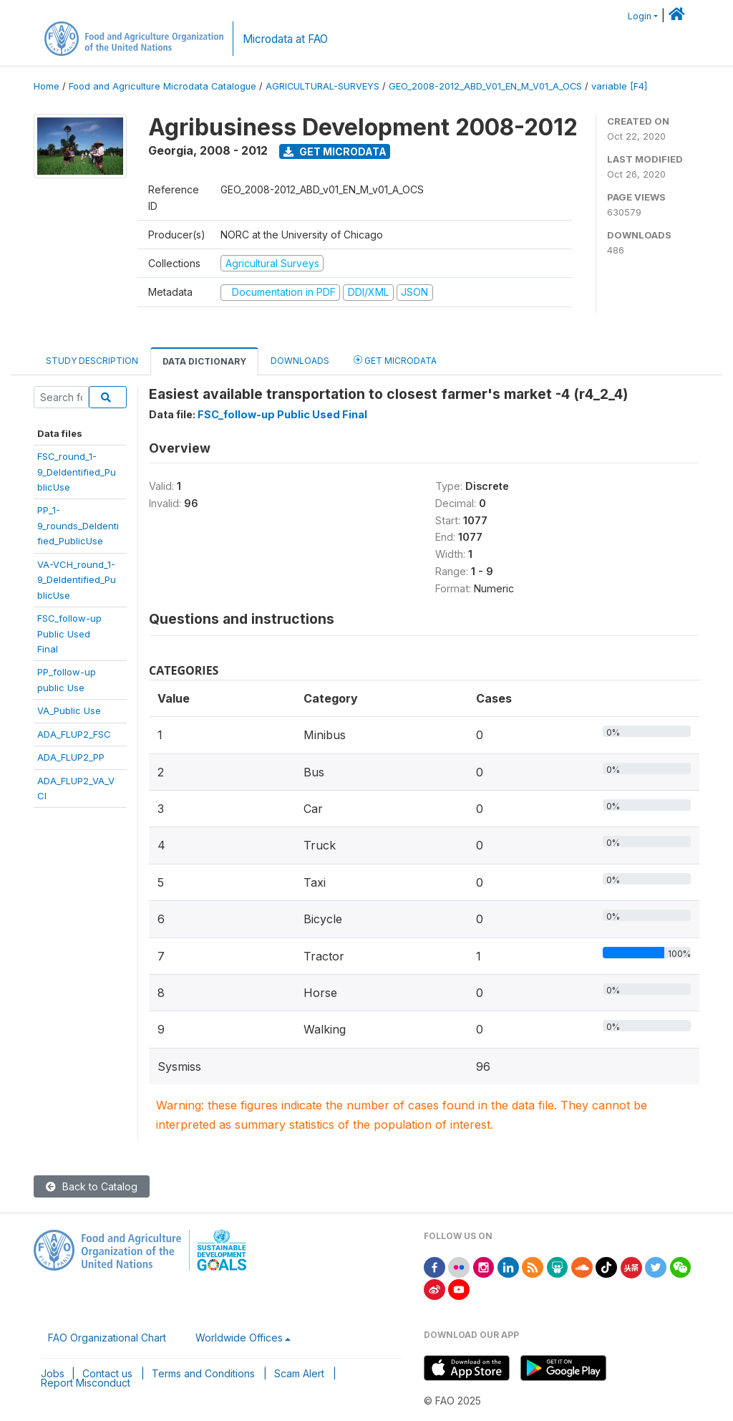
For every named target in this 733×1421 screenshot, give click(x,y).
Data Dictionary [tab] (204, 361)
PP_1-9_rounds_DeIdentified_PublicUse (78, 525)
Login (639, 16)
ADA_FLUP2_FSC (74, 734)
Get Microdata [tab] (395, 360)
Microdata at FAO (285, 39)
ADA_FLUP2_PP (71, 757)
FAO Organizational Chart (107, 1337)
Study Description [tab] (92, 360)
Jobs (52, 1373)
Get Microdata (335, 151)
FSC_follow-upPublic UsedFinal (69, 633)
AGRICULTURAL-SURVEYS (322, 86)
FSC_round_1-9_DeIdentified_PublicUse (76, 472)
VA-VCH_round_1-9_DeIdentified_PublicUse (76, 580)
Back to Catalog (91, 1186)
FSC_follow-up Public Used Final (282, 414)
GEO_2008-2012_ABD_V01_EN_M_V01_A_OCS (485, 86)
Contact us (107, 1373)
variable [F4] (619, 86)
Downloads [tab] (300, 360)
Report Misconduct (85, 1383)
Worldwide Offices (239, 1337)
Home (46, 86)
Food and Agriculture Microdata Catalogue (162, 86)
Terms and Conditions (203, 1373)
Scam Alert (299, 1373)
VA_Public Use (69, 710)
